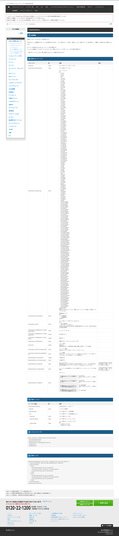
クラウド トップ (11, 24)
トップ (9, 513)
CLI (42, 7)
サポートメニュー (77, 513)
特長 (9, 519)
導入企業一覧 (33, 521)
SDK (46, 7)
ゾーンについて (14, 47)
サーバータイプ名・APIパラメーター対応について (16, 52)
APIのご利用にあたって (15, 41)
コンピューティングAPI (15, 56)
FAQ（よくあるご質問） (79, 517)
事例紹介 (32, 519)
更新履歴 (14, 10)
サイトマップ (54, 521)
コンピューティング (20, 24)
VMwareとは (11, 523)
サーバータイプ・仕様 (35, 513)
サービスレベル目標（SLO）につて (60, 519)
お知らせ (10, 515)
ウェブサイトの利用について (105, 532)
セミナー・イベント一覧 (14, 517)
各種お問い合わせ (47, 501)
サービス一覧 (29, 7)
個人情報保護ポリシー (107, 530)
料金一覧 (32, 517)
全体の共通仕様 (81, 7)
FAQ (36, 10)
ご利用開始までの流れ (57, 513)
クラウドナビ (11, 524)
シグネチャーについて (15, 45)
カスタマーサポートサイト (80, 515)
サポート (90, 7)
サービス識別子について (16, 49)
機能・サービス (33, 515)
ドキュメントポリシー (26, 10)
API (37, 7)
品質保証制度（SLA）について (59, 517)
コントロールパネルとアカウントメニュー (62, 7)
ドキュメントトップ (17, 7)
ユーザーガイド (99, 7)
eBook (31, 523)
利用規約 (53, 515)
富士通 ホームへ (10, 530)
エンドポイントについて (16, 43)
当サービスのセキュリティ (14, 521)
